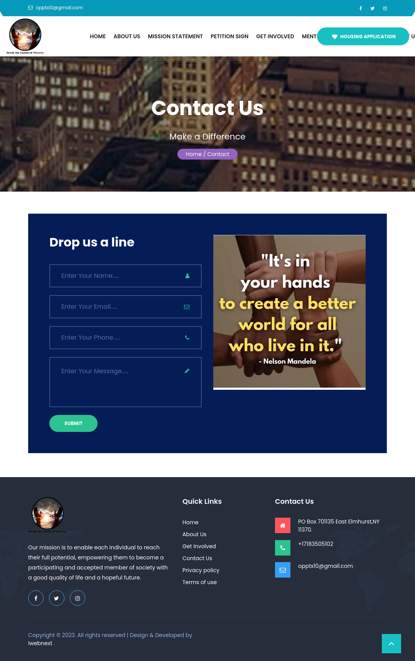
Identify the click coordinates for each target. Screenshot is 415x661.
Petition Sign (229, 36)
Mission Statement (175, 36)
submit (73, 423)
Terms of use (199, 582)
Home (98, 36)
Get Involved (275, 36)
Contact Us (197, 558)
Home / (196, 154)
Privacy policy (200, 570)
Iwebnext (40, 643)
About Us (126, 36)
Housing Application (364, 36)
